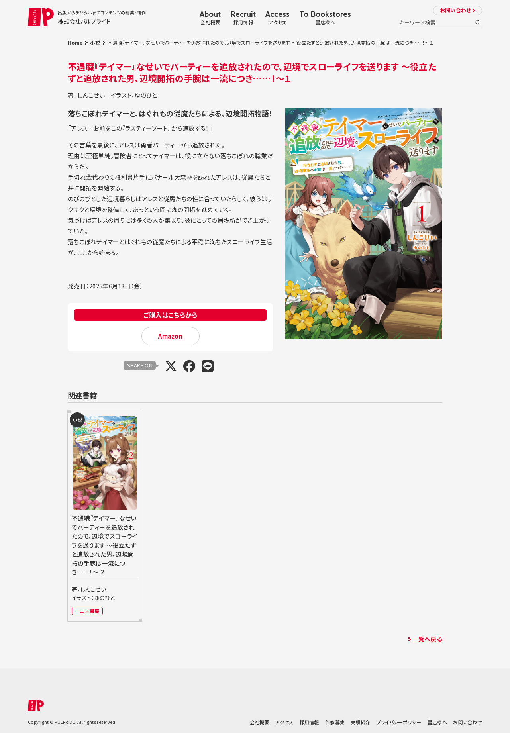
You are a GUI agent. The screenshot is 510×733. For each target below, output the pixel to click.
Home (75, 42)
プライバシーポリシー (399, 722)
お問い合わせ (455, 10)
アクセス (284, 722)
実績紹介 (360, 722)
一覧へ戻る (427, 639)
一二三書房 (87, 611)
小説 (95, 42)
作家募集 (335, 722)
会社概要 (259, 722)
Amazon (170, 336)
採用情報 (309, 722)
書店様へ (437, 722)
